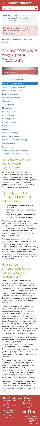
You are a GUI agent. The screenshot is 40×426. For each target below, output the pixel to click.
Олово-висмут (8, 115)
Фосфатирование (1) (10, 133)
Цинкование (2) (8, 147)
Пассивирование (9, 119)
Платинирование (9, 122)
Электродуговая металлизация (15, 150)
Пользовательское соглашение (30, 417)
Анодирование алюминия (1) (14, 87)
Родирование (8, 126)
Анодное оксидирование (12, 90)
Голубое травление (10, 94)
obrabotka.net (20, 3)
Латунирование (8, 104)
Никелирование (9, 111)
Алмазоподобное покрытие (13, 83)
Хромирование (8, 143)
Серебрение (7, 129)
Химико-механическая (11, 136)
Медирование (8, 108)
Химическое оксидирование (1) (15, 140)
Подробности (9, 33)
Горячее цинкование (11, 97)
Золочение (6, 101)
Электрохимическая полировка (15, 154)
